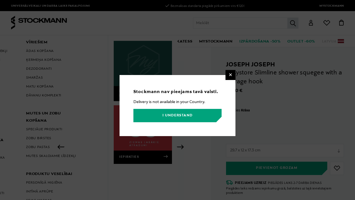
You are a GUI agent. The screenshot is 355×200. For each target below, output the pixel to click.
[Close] (230, 75)
